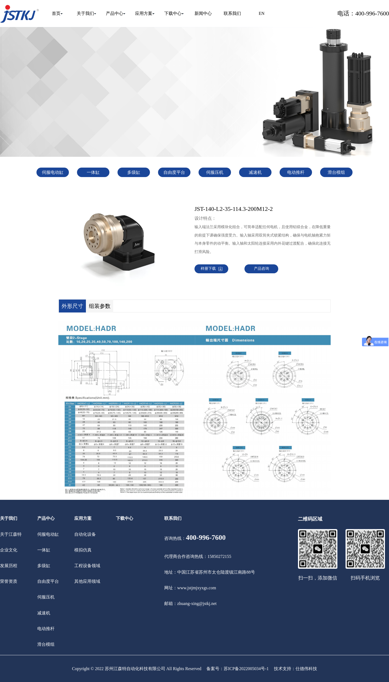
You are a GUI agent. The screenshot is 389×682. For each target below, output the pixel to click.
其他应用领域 (87, 581)
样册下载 (211, 269)
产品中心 (115, 13)
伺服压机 (214, 172)
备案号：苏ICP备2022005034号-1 (237, 668)
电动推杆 (295, 172)
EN (261, 13)
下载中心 (174, 13)
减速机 (255, 172)
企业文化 (8, 550)
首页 (57, 13)
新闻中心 (203, 13)
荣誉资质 (8, 581)
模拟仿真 (83, 550)
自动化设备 (85, 534)
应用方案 (145, 13)
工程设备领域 (87, 565)
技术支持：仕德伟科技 (295, 668)
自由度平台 (174, 172)
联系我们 (232, 13)
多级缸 (133, 172)
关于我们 (86, 13)
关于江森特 (11, 534)
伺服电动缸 (52, 172)
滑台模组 (336, 172)
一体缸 (93, 172)
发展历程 (8, 565)
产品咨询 (261, 269)
